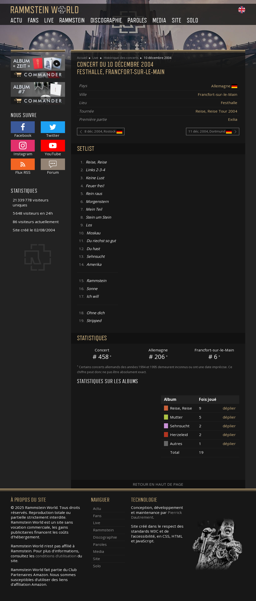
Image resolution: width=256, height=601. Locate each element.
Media (159, 20)
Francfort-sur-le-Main (217, 94)
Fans (33, 20)
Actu (16, 20)
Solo (192, 20)
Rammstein (72, 20)
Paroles (137, 20)
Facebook (23, 129)
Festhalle (229, 102)
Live (49, 20)
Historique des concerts (121, 58)
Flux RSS (23, 166)
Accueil (82, 58)
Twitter (53, 129)
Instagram (23, 148)
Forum (53, 166)
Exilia (232, 119)
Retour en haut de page (158, 484)
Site (176, 20)
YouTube (53, 148)
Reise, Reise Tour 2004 (216, 111)
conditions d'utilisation (56, 555)
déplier (229, 408)
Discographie (106, 20)
